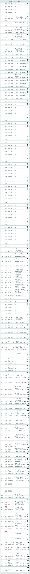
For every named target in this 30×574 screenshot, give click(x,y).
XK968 (6, 556)
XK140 (6, 23)
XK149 (6, 39)
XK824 (6, 480)
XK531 (6, 347)
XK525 (6, 337)
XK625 (6, 396)
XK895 (6, 506)
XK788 (6, 464)
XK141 (6, 25)
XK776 (6, 459)
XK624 (6, 394)
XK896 (6, 507)
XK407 (6, 270)
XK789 (6, 466)
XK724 (6, 447)
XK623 (6, 392)
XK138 (6, 20)
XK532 (6, 349)
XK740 (6, 451)
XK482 (6, 322)
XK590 (6, 391)
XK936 (6, 531)
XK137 (6, 18)
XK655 (6, 423)
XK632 (6, 408)
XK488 (6, 327)
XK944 (6, 544)
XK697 (6, 437)
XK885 (6, 502)
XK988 (6, 565)
